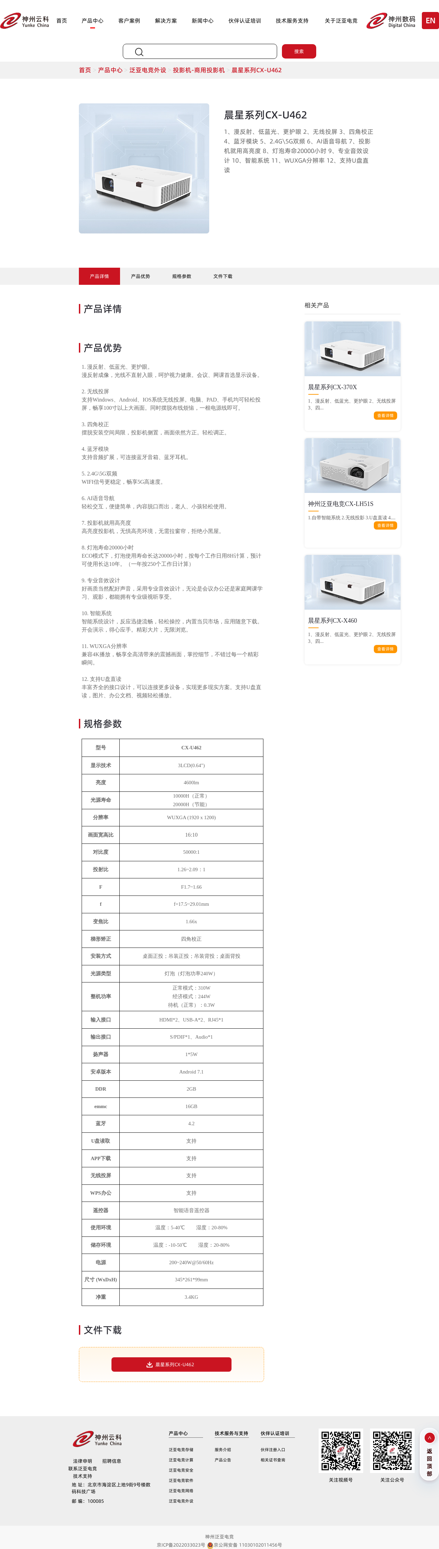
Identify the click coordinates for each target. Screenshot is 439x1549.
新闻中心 (203, 20)
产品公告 (223, 1460)
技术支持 (82, 1476)
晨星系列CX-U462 (257, 70)
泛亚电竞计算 (181, 1460)
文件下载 (223, 276)
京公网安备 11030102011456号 (244, 1544)
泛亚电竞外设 (151, 70)
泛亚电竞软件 (181, 1480)
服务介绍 (223, 1449)
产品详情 (99, 276)
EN (430, 20)
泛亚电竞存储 (181, 1449)
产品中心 (93, 20)
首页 (61, 20)
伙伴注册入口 (273, 1449)
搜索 (299, 51)
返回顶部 (429, 1461)
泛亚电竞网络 (181, 1491)
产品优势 (140, 276)
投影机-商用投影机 (202, 70)
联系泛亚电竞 (82, 1468)
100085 (88, 1501)
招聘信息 (111, 1461)
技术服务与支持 (231, 1433)
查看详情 (385, 415)
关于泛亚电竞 (341, 20)
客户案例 (129, 20)
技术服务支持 (292, 20)
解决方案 (166, 20)
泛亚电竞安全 (181, 1470)
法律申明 (82, 1461)
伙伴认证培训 (244, 20)
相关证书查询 (273, 1460)
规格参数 (181, 276)
